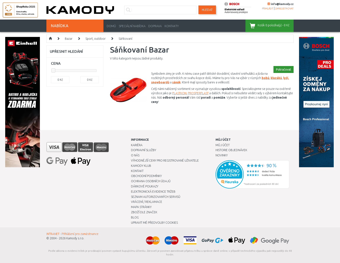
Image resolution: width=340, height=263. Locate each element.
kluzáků (276, 78)
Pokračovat (283, 69)
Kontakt (137, 171)
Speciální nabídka (132, 26)
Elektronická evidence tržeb (153, 191)
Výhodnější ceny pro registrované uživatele (165, 160)
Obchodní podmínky (146, 176)
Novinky (222, 155)
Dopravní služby (143, 150)
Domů (111, 26)
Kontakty (172, 26)
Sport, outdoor (95, 38)
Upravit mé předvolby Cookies (154, 222)
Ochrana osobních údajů (151, 181)
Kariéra (136, 145)
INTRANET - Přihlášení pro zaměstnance (72, 234)
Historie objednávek (231, 150)
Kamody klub (141, 165)
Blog (135, 217)
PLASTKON (179, 93)
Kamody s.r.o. (75, 238)
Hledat (207, 10)
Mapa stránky (141, 207)
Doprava (155, 26)
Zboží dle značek (144, 212)
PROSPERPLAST (198, 93)
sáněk (176, 82)
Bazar (68, 38)
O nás (135, 155)
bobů (265, 78)
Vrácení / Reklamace (146, 201)
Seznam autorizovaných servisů (155, 196)
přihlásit (267, 8)
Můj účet (223, 145)
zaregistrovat (284, 8)
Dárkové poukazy (144, 186)
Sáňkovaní (125, 38)
